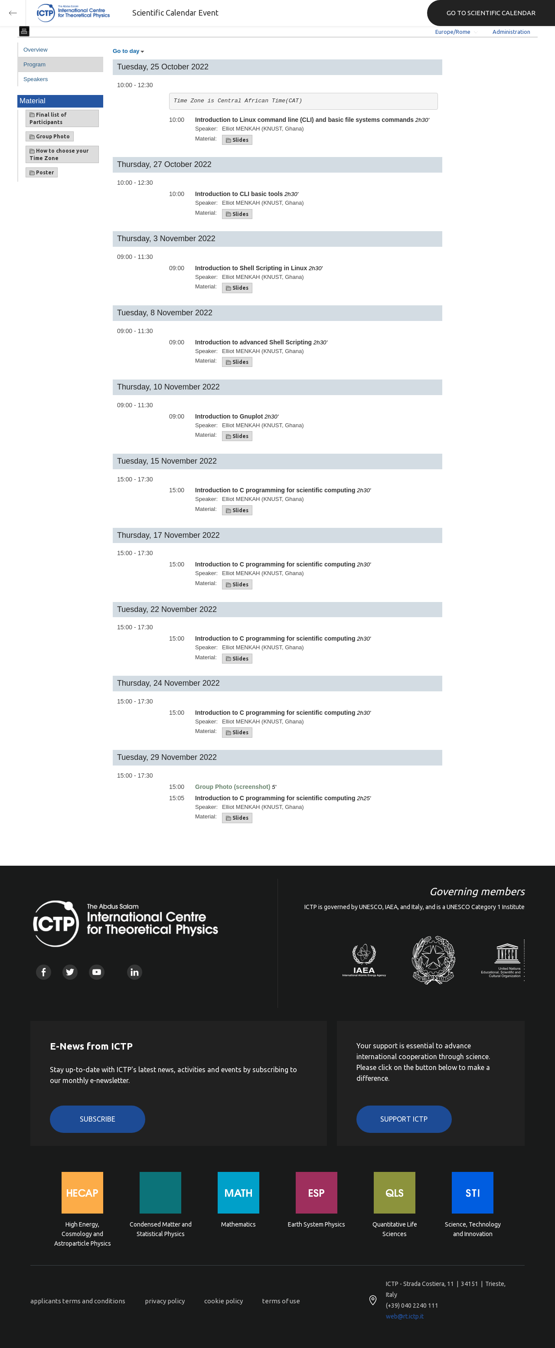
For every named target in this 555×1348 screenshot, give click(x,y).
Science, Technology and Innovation (473, 1229)
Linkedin (134, 972)
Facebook (43, 972)
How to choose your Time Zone (58, 154)
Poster (41, 173)
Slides (237, 140)
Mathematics (238, 1224)
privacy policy (165, 1301)
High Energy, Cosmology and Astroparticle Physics (82, 1233)
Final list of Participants (48, 118)
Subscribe (97, 1119)
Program (34, 64)
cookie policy (223, 1301)
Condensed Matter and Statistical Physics (161, 1229)
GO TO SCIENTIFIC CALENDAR (491, 12)
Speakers (35, 79)
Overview (35, 49)
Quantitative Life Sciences (394, 1229)
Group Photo (49, 137)
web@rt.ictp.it (405, 1316)
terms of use (281, 1301)
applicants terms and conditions (77, 1301)
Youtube (96, 972)
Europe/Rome (452, 32)
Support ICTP (404, 1119)
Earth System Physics (316, 1224)
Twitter (70, 972)
